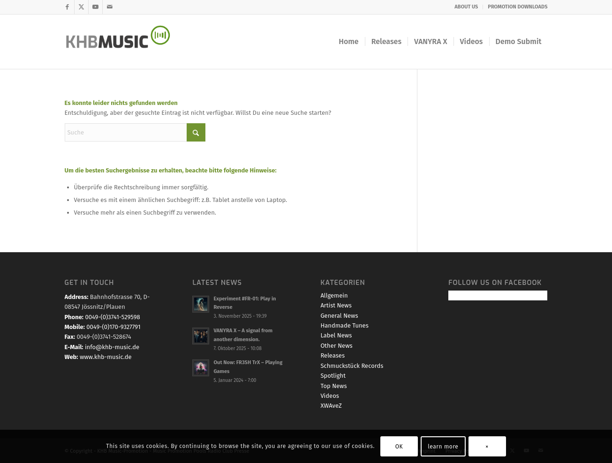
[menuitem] (466, 7)
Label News (336, 335)
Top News (333, 385)
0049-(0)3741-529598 (112, 317)
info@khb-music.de (112, 347)
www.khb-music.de (106, 356)
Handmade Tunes (344, 325)
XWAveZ (330, 405)
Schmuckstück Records (351, 365)
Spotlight (333, 375)
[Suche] (135, 132)
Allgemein (334, 295)
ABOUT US (466, 7)
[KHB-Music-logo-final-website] (124, 42)
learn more (443, 446)
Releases (332, 355)
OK (399, 446)
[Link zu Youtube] (95, 7)
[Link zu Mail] (110, 7)
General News (339, 315)
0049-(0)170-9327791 (113, 326)
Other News (336, 345)
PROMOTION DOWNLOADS (517, 7)
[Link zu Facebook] (67, 7)
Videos (329, 395)
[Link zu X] (81, 7)
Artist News (335, 305)
